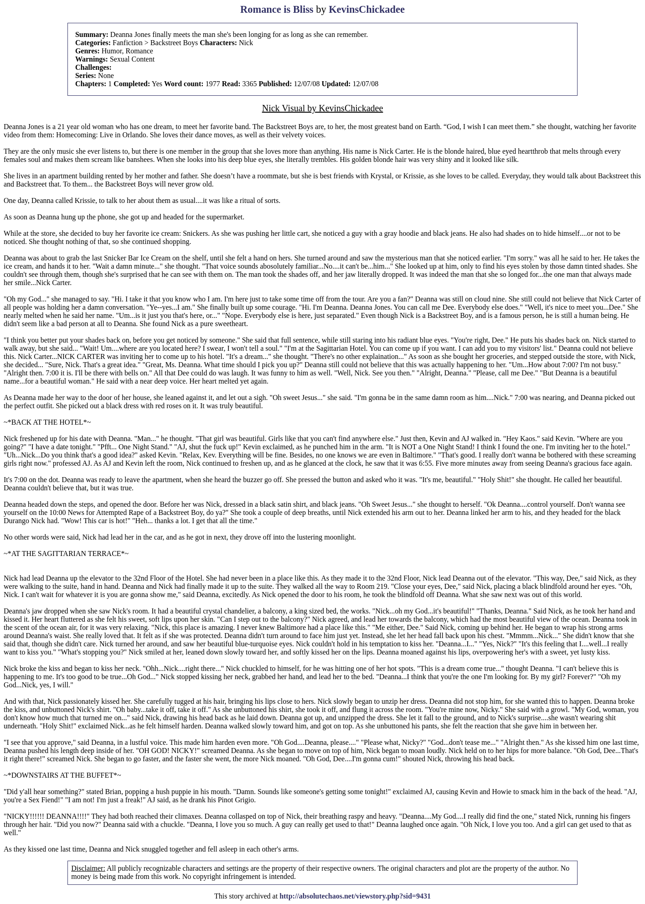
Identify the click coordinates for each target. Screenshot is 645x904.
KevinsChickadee (367, 9)
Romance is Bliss (276, 9)
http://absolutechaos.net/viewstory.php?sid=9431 (355, 896)
